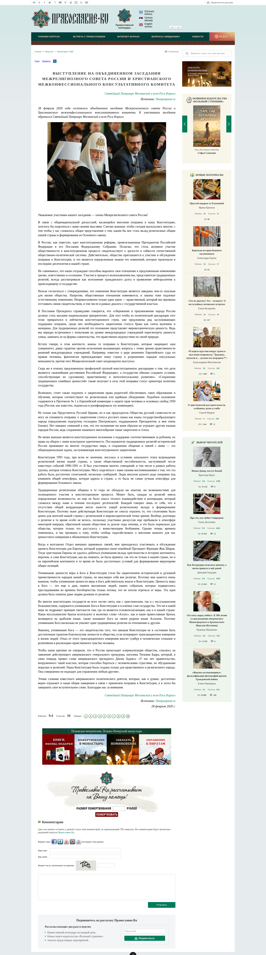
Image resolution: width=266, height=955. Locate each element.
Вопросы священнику (165, 36)
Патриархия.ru (166, 99)
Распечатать (173, 51)
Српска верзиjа (146, 19)
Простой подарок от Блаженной (207, 203)
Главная (38, 51)
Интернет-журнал (128, 36)
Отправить (161, 905)
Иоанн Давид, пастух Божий (207, 471)
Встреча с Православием (89, 36)
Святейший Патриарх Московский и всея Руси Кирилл (140, 93)
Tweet (37, 61)
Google (78, 841)
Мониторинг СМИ (65, 51)
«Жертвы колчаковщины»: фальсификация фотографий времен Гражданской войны (206, 676)
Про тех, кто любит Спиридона (207, 518)
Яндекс (66, 841)
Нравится (46, 61)
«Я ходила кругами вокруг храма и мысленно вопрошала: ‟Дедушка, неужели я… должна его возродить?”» (206, 354)
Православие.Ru (66, 832)
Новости (197, 36)
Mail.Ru (72, 841)
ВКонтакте (60, 841)
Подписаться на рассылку (222, 2)
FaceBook (54, 841)
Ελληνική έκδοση (146, 12)
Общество (49, 51)
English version (145, 25)
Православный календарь (124, 18)
